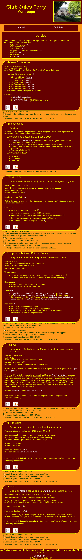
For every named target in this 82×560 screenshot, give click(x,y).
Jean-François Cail (59, 375)
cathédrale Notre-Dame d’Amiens (25, 293)
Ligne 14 (13, 371)
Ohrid (47, 491)
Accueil (21, 27)
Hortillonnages (64, 293)
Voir (28, 45)
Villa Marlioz (20, 452)
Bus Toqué (15, 144)
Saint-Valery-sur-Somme (50, 299)
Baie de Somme (19, 295)
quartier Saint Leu (47, 293)
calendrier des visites (20, 101)
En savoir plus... (41, 556)
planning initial (18, 99)
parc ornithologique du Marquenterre (41, 295)
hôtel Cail (15, 391)
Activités (58, 27)
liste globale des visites (21, 97)
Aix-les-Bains (32, 452)
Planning (28, 77)
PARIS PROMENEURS (35, 391)
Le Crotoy (30, 299)
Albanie (23, 491)
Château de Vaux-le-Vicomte (21, 141)
